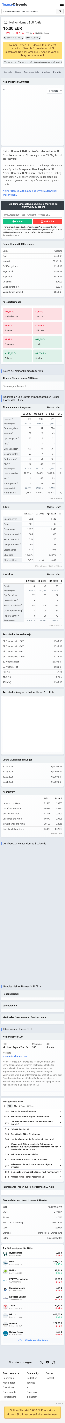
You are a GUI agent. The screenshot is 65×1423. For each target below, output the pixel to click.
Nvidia (12, 1270)
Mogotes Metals (17, 1288)
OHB (11, 1262)
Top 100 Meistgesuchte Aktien (34, 1340)
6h (5, 1106)
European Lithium (17, 1297)
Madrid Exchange (42, 33)
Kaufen (19, 221)
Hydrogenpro (15, 1253)
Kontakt (50, 1378)
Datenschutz (9, 1392)
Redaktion (32, 1378)
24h (15, 1106)
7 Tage (22, 1106)
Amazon (13, 1323)
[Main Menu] (62, 4)
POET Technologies (18, 1279)
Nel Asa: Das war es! (20, 1129)
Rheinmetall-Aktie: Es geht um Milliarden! (30, 1116)
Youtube (31, 1383)
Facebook (32, 1392)
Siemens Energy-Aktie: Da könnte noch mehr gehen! (35, 1172)
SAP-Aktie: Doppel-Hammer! (24, 1111)
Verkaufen (49, 221)
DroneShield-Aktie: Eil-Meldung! (26, 1134)
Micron (12, 1314)
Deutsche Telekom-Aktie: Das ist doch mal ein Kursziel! (32, 1123)
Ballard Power (16, 1332)
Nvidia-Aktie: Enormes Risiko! (24, 1154)
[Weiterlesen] (60, 1111)
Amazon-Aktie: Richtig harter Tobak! (27, 1176)
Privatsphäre (9, 1397)
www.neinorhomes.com (15, 1056)
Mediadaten (9, 1383)
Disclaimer (8, 1387)
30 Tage (30, 1106)
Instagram (32, 1397)
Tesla (12, 1306)
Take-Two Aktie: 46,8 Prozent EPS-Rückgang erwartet (31, 1166)
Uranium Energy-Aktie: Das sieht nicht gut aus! (32, 1139)
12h (9, 1106)
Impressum (9, 1378)
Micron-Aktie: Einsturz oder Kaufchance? (30, 1159)
